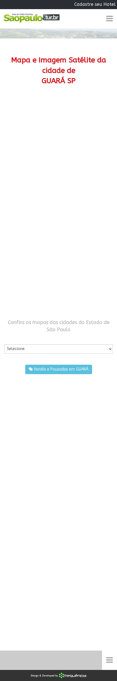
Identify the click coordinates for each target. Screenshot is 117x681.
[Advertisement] (58, 158)
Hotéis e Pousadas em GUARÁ (58, 369)
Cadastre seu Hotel (95, 4)
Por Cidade (13, 338)
